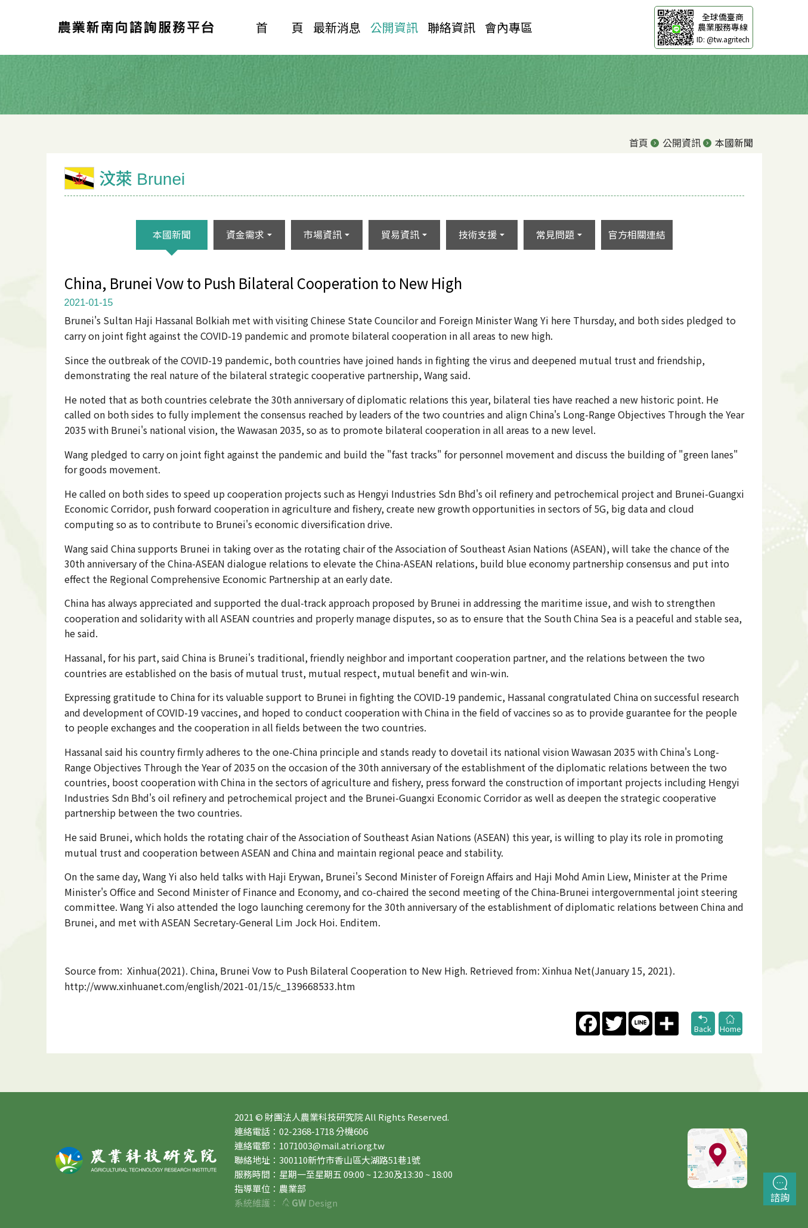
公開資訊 (394, 27)
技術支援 (478, 234)
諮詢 (780, 1190)
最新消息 (337, 27)
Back (703, 1024)
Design (310, 1202)
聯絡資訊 (451, 27)
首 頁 (280, 27)
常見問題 (555, 234)
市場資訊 (323, 234)
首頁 (638, 142)
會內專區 (509, 27)
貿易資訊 (400, 234)
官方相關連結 (636, 234)
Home (730, 1024)
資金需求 (245, 234)
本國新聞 (172, 234)
